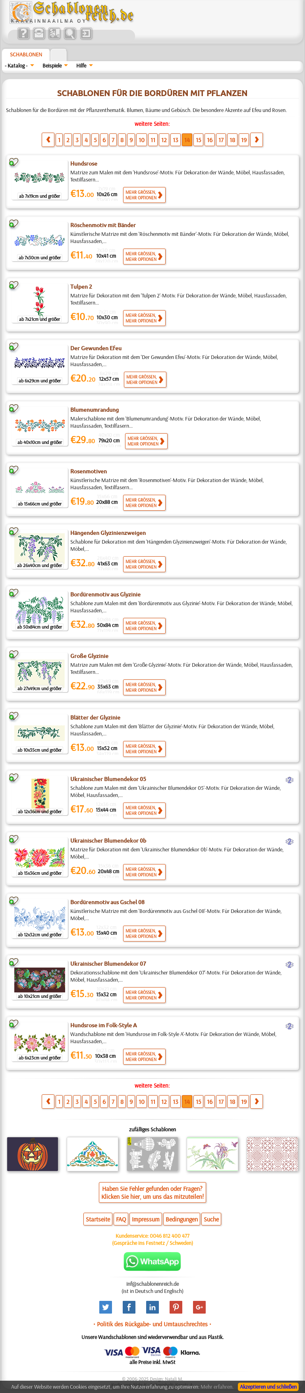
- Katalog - (16, 65)
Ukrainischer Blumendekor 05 (108, 779)
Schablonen (26, 54)
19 (244, 140)
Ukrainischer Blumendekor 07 (108, 964)
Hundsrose (83, 163)
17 (221, 140)
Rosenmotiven (88, 471)
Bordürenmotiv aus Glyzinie (105, 594)
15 (198, 140)
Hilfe (81, 65)
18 (232, 140)
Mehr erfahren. (217, 1386)
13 (175, 140)
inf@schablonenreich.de (152, 1283)
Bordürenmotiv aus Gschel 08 (107, 902)
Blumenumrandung (94, 410)
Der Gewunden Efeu (96, 348)
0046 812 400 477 (169, 1235)
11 (153, 140)
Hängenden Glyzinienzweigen (108, 533)
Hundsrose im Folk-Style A (103, 1025)
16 (209, 140)
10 (142, 140)
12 (164, 140)
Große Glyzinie (89, 656)
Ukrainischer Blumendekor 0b (108, 840)
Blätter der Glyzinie (95, 717)
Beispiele (52, 65)
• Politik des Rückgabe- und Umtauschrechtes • (152, 1324)
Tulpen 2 (81, 287)
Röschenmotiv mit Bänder (103, 225)
